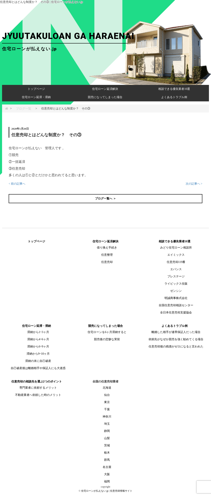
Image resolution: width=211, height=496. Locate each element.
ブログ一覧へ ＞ (105, 198)
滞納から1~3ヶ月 (38, 332)
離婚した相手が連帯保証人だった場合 (175, 332)
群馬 (107, 459)
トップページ (36, 88)
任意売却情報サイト (121, 490)
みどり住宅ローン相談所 (176, 247)
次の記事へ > (194, 183)
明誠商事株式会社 (176, 298)
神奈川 (107, 416)
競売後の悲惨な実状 (107, 339)
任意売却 (107, 262)
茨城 (107, 445)
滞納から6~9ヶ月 (38, 346)
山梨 (107, 438)
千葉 (107, 409)
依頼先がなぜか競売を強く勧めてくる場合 (176, 339)
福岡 (107, 481)
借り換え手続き (107, 247)
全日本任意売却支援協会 (176, 312)
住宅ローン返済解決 (105, 88)
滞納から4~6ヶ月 (38, 339)
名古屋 (107, 467)
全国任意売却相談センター (176, 305)
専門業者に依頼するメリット (38, 387)
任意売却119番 (176, 262)
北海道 (107, 387)
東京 (107, 402)
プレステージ (176, 276)
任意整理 (107, 254)
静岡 (107, 431)
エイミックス (176, 254)
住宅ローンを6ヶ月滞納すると (107, 332)
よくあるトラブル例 (174, 97)
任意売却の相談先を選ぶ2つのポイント (36, 381)
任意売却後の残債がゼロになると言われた (176, 346)
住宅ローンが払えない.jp (94, 490)
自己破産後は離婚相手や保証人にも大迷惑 (38, 368)
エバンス (176, 269)
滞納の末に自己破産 (38, 360)
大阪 (107, 474)
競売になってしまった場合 (105, 97)
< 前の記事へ (17, 183)
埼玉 (107, 423)
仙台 (107, 394)
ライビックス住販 (176, 283)
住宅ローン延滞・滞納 (36, 97)
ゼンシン (176, 290)
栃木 (107, 452)
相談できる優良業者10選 (174, 88)
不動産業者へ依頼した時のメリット (38, 394)
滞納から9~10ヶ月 (38, 353)
